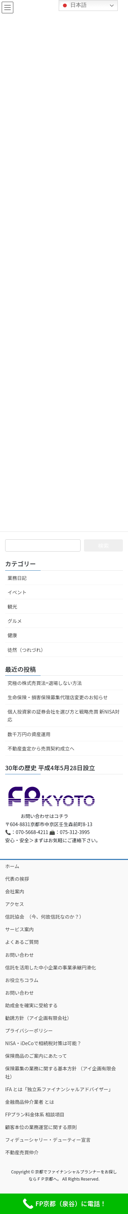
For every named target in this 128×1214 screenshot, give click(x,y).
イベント (17, 592)
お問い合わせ (19, 954)
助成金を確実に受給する (31, 1005)
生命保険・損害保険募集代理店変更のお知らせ (58, 697)
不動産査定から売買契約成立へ (41, 748)
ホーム (12, 866)
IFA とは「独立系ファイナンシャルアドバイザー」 (59, 1089)
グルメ (15, 620)
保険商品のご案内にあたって (36, 1055)
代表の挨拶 (17, 878)
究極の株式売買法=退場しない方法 (45, 682)
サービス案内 (19, 929)
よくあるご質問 (22, 941)
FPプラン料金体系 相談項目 (35, 1114)
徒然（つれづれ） (27, 649)
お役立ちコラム (22, 980)
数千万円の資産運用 (29, 734)
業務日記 (17, 577)
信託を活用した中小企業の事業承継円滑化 (50, 967)
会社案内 (14, 891)
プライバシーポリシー (29, 1030)
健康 (12, 635)
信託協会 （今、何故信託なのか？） (44, 916)
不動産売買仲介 (22, 1152)
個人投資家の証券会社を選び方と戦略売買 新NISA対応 (63, 715)
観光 (12, 606)
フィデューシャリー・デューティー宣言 (48, 1139)
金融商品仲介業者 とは (29, 1101)
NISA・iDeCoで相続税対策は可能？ (43, 1043)
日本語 (74, 5)
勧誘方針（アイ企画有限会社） (38, 1017)
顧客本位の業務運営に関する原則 (41, 1127)
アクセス (14, 904)
